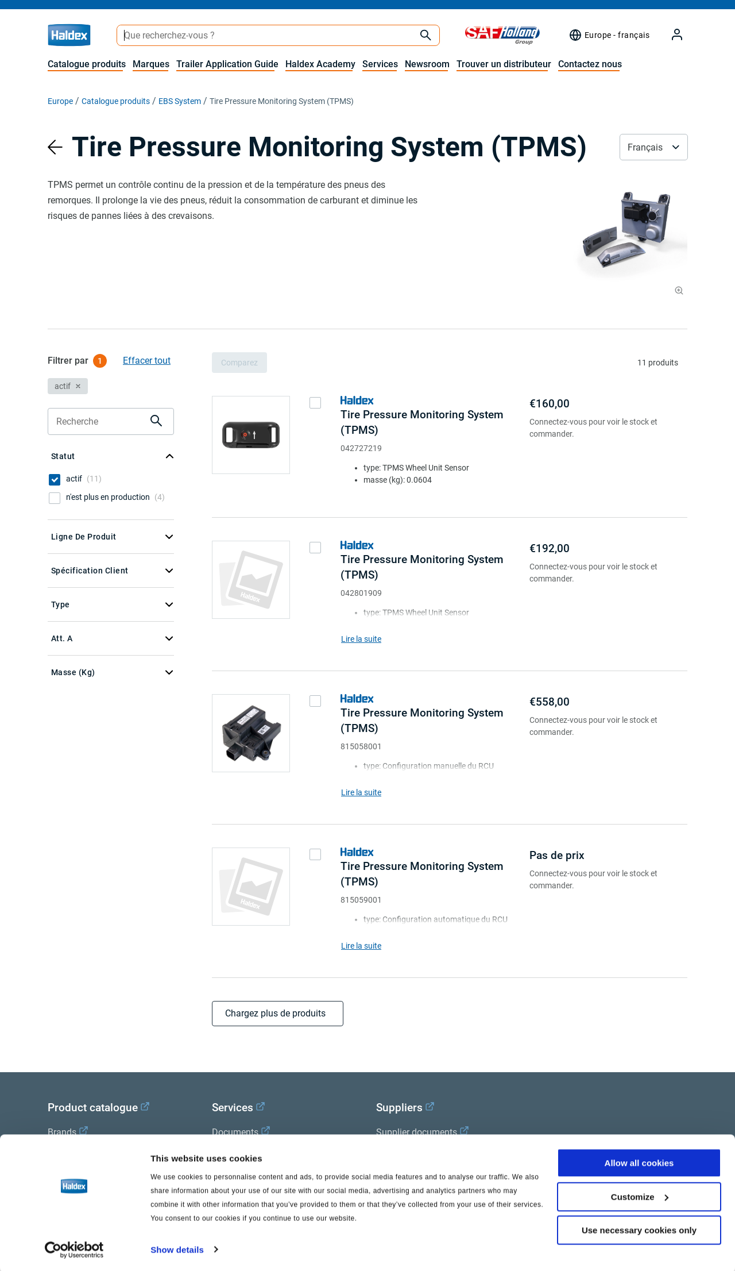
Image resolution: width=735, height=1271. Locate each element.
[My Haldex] (670, 35)
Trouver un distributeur (504, 64)
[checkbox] (54, 480)
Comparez (239, 362)
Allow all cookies (639, 1162)
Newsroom (427, 64)
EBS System (179, 101)
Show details (177, 1248)
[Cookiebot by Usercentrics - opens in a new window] (74, 1248)
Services (380, 64)
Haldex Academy (320, 64)
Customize (639, 1195)
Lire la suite (361, 639)
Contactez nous (590, 64)
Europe (60, 101)
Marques (151, 64)
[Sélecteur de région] (609, 35)
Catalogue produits (87, 64)
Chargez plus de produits (277, 1013)
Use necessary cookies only (639, 1229)
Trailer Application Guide (227, 64)
